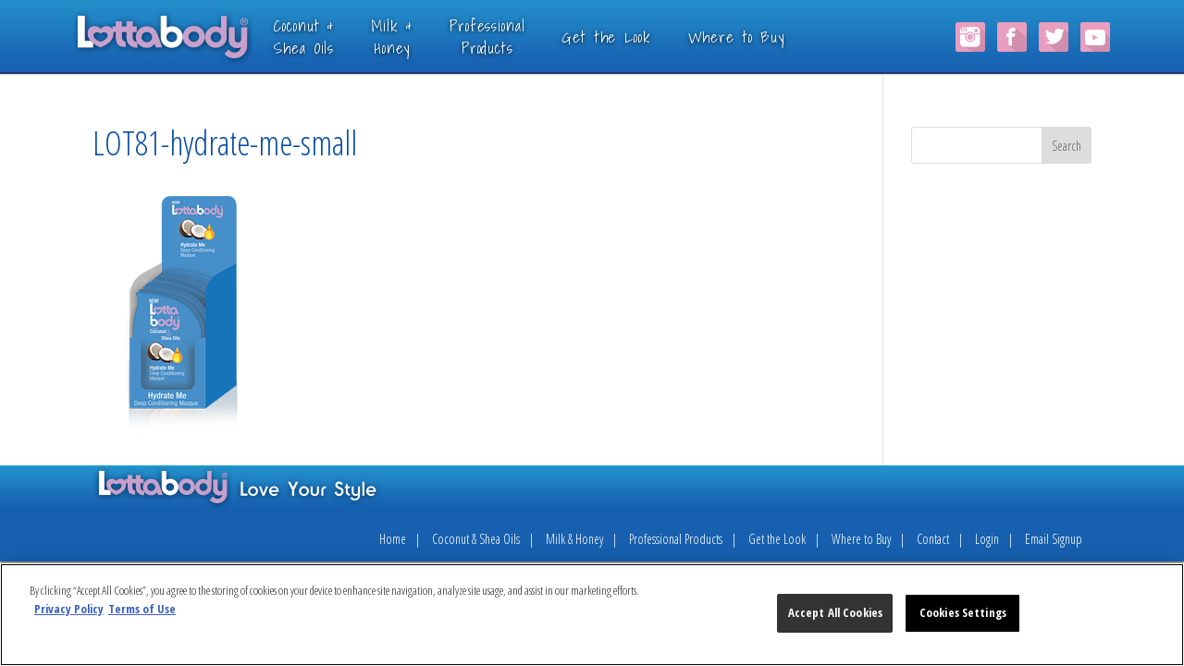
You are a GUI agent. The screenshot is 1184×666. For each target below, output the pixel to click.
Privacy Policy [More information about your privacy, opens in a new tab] (69, 608)
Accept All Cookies (835, 612)
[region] (592, 614)
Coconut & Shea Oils (476, 539)
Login (987, 539)
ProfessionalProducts (514, 36)
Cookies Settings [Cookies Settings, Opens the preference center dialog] (962, 612)
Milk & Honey (574, 539)
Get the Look (633, 36)
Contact (933, 539)
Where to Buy (763, 36)
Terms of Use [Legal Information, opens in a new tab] (142, 608)
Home (392, 539)
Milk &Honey (419, 36)
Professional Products (675, 539)
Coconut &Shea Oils (332, 36)
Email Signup (1053, 539)
